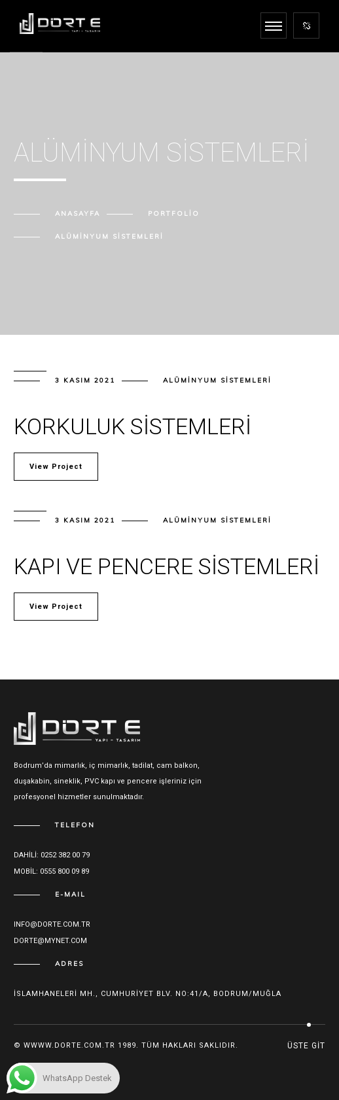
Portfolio (174, 213)
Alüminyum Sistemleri (217, 380)
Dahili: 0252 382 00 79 (52, 855)
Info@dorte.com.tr (52, 924)
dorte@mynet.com (50, 941)
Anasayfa (77, 213)
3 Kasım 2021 (85, 380)
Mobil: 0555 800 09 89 (51, 871)
